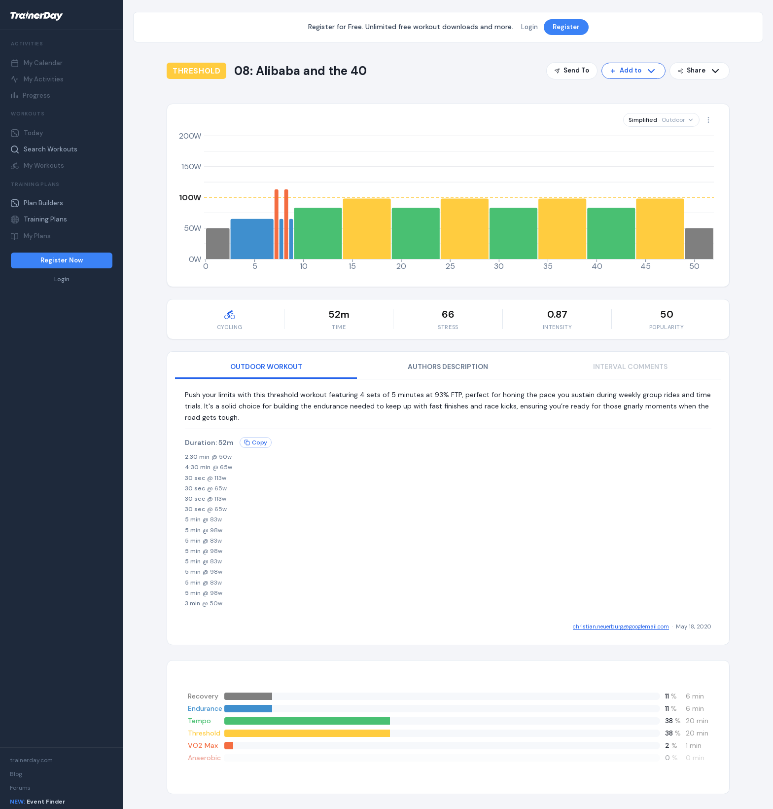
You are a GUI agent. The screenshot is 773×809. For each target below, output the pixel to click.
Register (566, 27)
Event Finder (38, 802)
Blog (16, 774)
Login (62, 279)
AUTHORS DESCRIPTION (448, 366)
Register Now (61, 260)
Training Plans (39, 219)
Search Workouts (44, 149)
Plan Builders (37, 203)
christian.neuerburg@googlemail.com (621, 626)
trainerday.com (31, 760)
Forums (20, 788)
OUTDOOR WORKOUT (266, 366)
